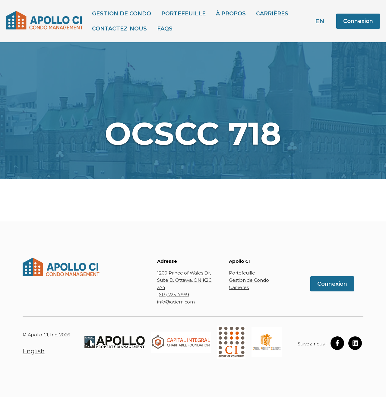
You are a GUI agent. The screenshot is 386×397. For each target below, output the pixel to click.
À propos (231, 13)
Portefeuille (183, 13)
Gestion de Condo (121, 13)
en (319, 21)
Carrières (272, 13)
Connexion (358, 21)
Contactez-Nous (119, 28)
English (33, 351)
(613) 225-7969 (173, 294)
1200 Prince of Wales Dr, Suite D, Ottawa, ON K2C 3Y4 (184, 280)
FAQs (164, 28)
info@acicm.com (176, 302)
